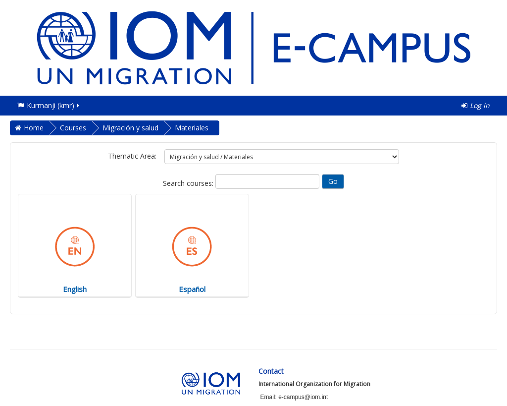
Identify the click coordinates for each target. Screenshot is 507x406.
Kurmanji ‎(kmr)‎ (49, 105)
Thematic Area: (132, 156)
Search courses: (189, 183)
